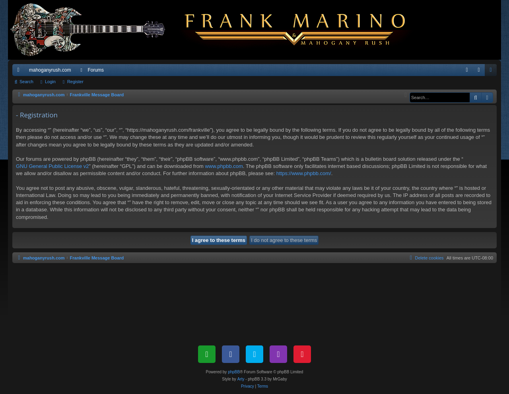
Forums (95, 70)
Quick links (20, 71)
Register (75, 81)
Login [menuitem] (480, 71)
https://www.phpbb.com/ (303, 173)
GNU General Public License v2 (52, 166)
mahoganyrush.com (50, 70)
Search (26, 81)
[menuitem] (467, 70)
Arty (241, 379)
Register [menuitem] (492, 71)
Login (50, 81)
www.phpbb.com (224, 166)
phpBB (234, 372)
